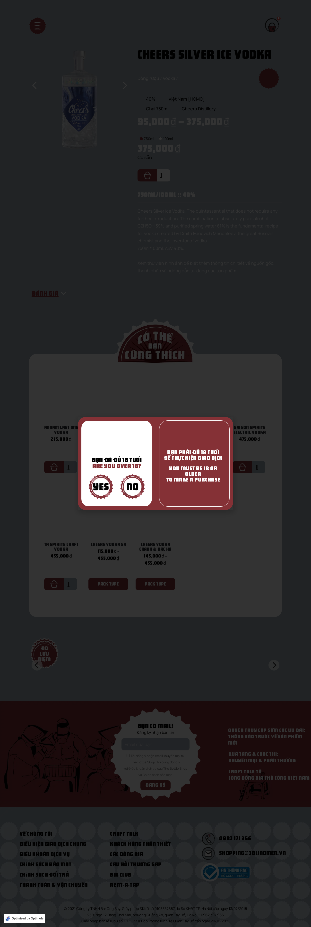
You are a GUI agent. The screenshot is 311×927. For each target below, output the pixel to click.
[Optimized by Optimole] (24, 918)
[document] (155, 463)
